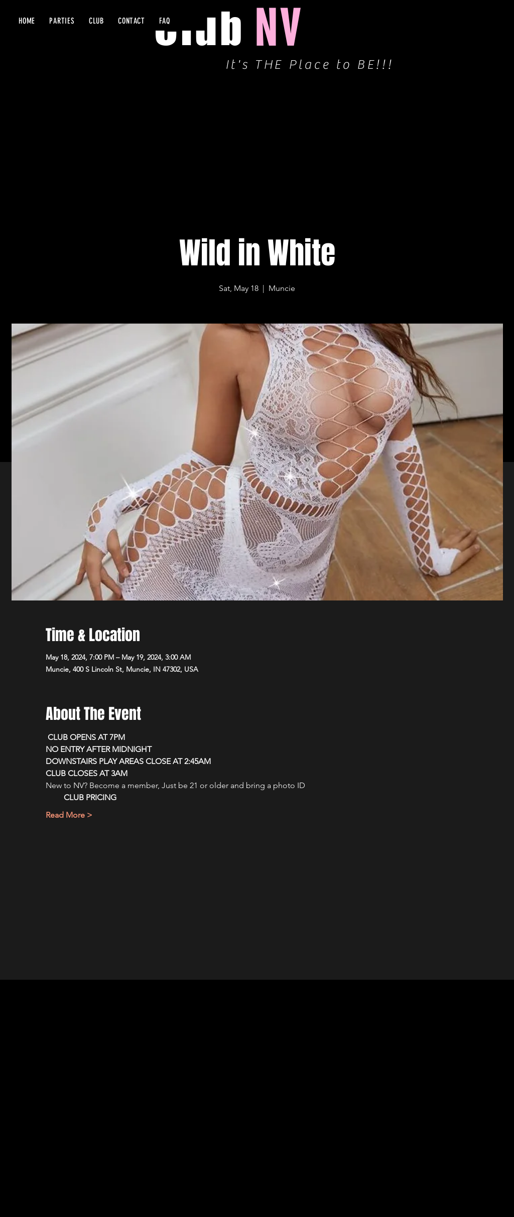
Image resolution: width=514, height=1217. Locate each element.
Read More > (69, 815)
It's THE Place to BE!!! (309, 64)
